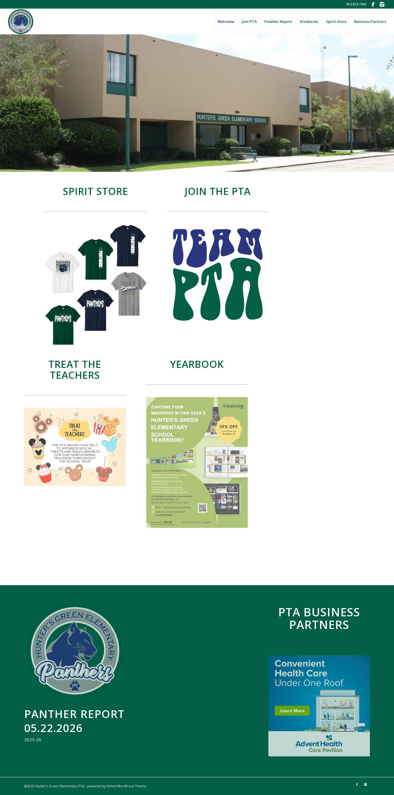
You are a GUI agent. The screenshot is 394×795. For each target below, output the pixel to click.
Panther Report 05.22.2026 (74, 720)
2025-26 (32, 739)
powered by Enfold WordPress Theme (116, 786)
